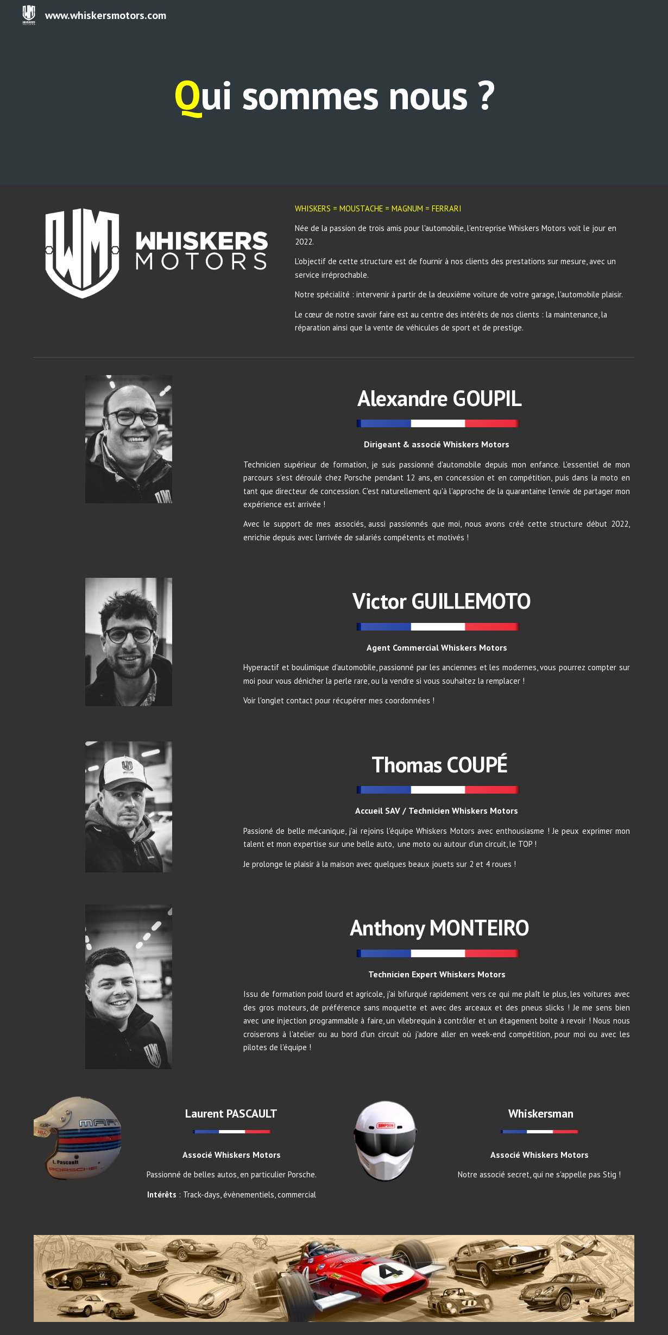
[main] (334, 92)
